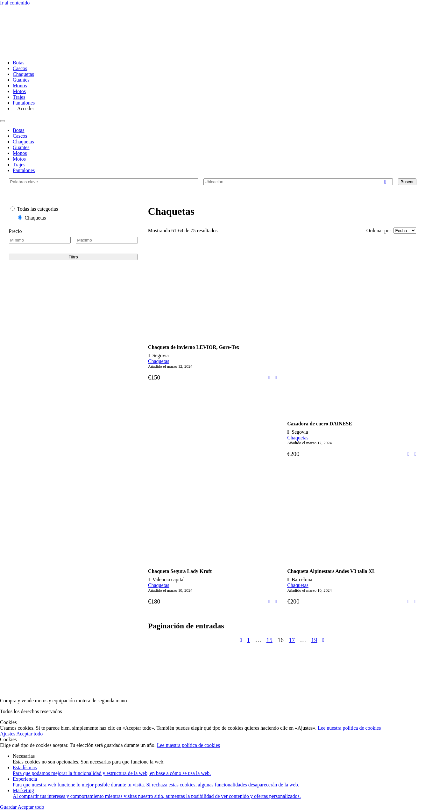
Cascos (20, 68)
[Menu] (2, 121)
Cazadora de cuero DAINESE (319, 423)
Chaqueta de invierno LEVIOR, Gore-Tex (193, 347)
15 (269, 640)
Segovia (160, 355)
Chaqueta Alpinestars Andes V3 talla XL (331, 571)
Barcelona (302, 579)
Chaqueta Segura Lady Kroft (180, 571)
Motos (19, 91)
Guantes (21, 80)
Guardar (9, 807)
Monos (20, 85)
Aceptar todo (29, 733)
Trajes (19, 97)
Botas (18, 62)
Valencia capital (168, 579)
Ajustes (8, 733)
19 (314, 640)
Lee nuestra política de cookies (349, 728)
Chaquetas (23, 74)
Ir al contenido (15, 2)
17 (292, 640)
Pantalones (24, 102)
